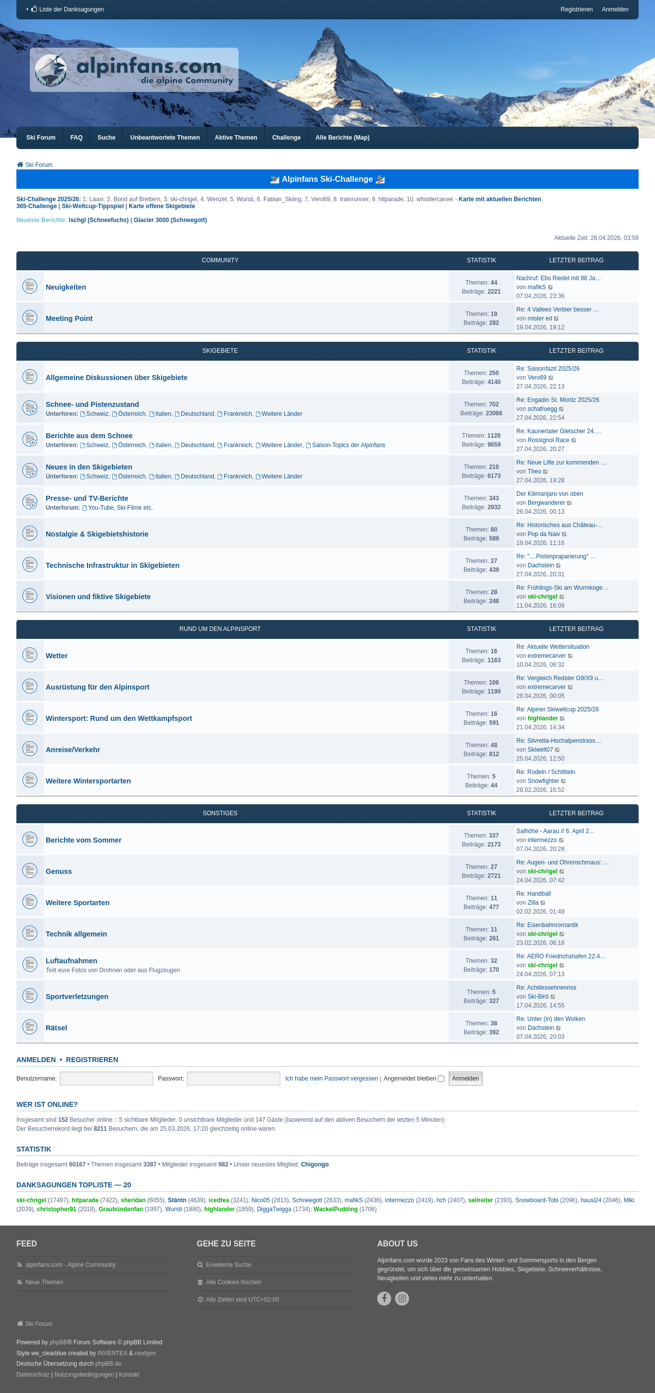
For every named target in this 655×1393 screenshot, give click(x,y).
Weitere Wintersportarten (88, 781)
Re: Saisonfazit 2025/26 (547, 368)
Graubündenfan (120, 1209)
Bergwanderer (546, 502)
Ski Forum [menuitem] (41, 137)
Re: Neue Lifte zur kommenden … (561, 462)
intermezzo (542, 840)
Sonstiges (220, 813)
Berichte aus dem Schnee (89, 436)
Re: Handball (533, 893)
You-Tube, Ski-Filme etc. (117, 507)
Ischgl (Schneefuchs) (99, 220)
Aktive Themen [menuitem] (236, 137)
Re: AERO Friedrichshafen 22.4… (561, 956)
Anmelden (36, 1060)
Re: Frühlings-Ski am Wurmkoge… (562, 587)
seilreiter (480, 1200)
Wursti (173, 1209)
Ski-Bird (538, 996)
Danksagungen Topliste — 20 (73, 1185)
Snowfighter (543, 780)
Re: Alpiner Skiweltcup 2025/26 (557, 709)
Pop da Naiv (544, 534)
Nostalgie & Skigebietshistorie (97, 534)
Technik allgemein (76, 934)
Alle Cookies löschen (233, 1282)
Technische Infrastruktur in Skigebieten (112, 565)
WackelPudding (336, 1209)
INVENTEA (112, 1353)
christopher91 (56, 1209)
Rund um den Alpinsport (220, 628)
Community (220, 260)
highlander (543, 718)
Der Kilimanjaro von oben (549, 493)
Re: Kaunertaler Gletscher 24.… (558, 431)
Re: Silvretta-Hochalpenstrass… (558, 740)
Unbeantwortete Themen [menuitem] (165, 137)
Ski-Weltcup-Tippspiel (93, 206)
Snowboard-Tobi (537, 1200)
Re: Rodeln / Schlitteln (545, 772)
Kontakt (129, 1374)
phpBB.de (108, 1363)
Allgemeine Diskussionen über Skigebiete (117, 378)
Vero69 (537, 377)
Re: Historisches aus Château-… (559, 525)
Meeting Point (69, 318)
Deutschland (194, 413)
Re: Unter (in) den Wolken (550, 1018)
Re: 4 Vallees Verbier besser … (557, 309)
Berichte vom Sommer (84, 840)
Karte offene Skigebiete (162, 206)
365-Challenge (36, 206)
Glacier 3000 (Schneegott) (170, 220)
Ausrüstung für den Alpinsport (98, 687)
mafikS (537, 287)
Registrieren (92, 1060)
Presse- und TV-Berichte (87, 498)
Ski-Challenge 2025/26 (47, 199)
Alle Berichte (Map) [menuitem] (343, 137)
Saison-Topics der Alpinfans (345, 445)
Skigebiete (220, 350)
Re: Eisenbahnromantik (547, 925)
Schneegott (307, 1200)
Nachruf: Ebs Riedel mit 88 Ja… (558, 278)
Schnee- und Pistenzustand (92, 404)
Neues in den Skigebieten (89, 467)
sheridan (133, 1200)
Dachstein (541, 565)
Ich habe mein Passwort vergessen (331, 1078)
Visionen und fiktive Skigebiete (98, 597)
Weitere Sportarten (77, 903)
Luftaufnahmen (71, 961)
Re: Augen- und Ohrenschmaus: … (562, 862)
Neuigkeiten (66, 287)
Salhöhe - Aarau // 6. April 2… (555, 831)
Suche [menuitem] (106, 137)
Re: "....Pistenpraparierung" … (556, 556)
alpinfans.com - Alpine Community (70, 1264)
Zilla (533, 902)
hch (441, 1200)
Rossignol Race (549, 440)
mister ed (540, 318)
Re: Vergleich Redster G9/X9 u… (560, 678)
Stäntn (177, 1200)
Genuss (59, 871)
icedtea (219, 1200)
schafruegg (542, 408)
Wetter (57, 656)
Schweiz (94, 413)
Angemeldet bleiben (414, 1078)
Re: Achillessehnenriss (546, 987)
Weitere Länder (279, 413)
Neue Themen (44, 1282)
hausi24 (590, 1200)
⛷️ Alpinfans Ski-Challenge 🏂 (327, 179)
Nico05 (260, 1200)
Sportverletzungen (77, 997)
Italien (160, 413)
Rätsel (56, 1028)
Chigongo (315, 1164)
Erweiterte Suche (228, 1264)
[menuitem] (67, 9)
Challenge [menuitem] (286, 137)
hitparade (85, 1200)
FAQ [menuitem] (77, 137)
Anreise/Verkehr (73, 750)
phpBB (59, 1342)
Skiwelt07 (540, 749)
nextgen (145, 1353)
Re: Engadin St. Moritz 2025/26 (557, 399)
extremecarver (547, 655)
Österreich (129, 413)
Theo (534, 471)
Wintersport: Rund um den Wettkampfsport (119, 718)
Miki (629, 1200)
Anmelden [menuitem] (615, 9)
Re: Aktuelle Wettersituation (552, 646)
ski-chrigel (543, 596)
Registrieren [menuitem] (577, 9)
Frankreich (235, 413)
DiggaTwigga (274, 1209)
